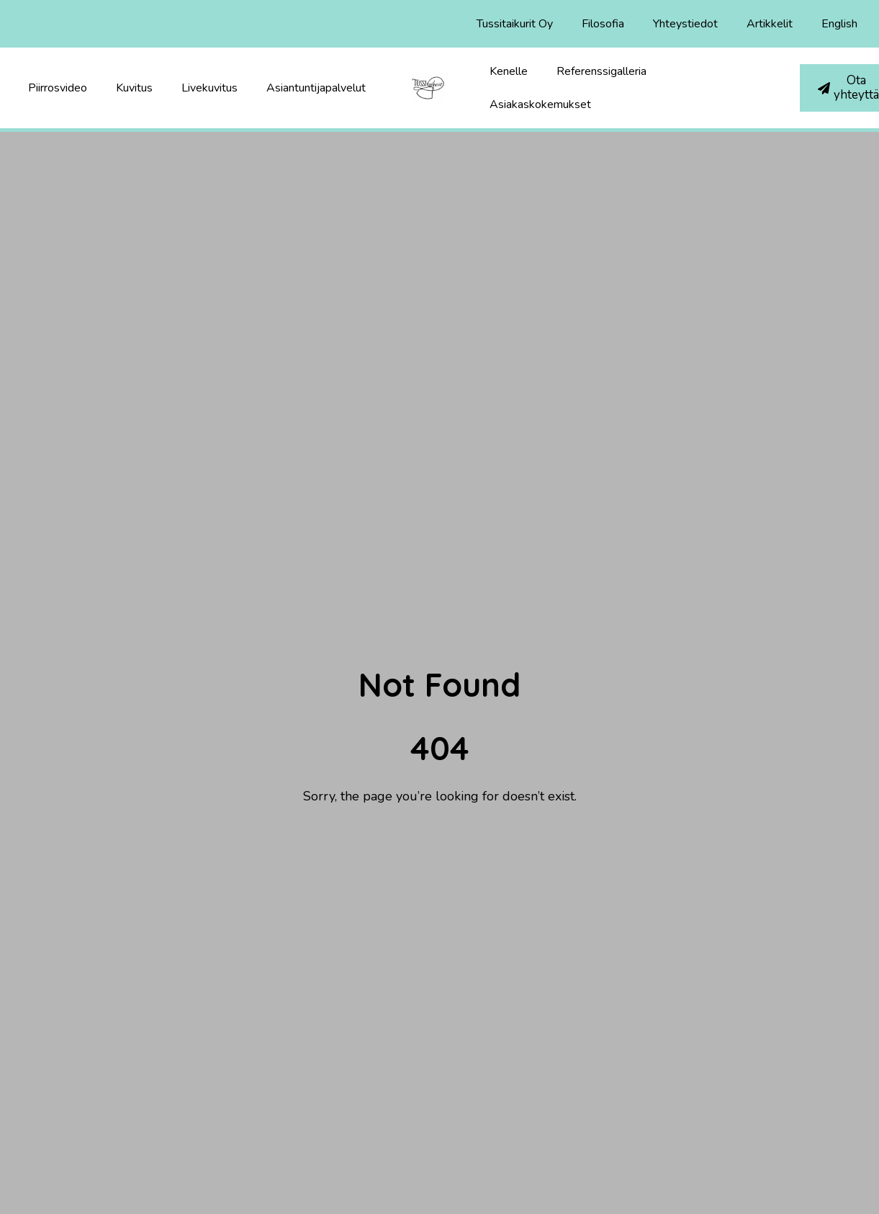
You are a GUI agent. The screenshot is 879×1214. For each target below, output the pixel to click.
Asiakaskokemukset (540, 104)
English (839, 24)
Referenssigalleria (601, 71)
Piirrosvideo (57, 88)
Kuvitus (134, 88)
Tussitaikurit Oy (515, 24)
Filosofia (603, 24)
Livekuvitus (209, 88)
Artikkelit (770, 24)
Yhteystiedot (685, 24)
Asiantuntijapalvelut (316, 88)
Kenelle (509, 71)
